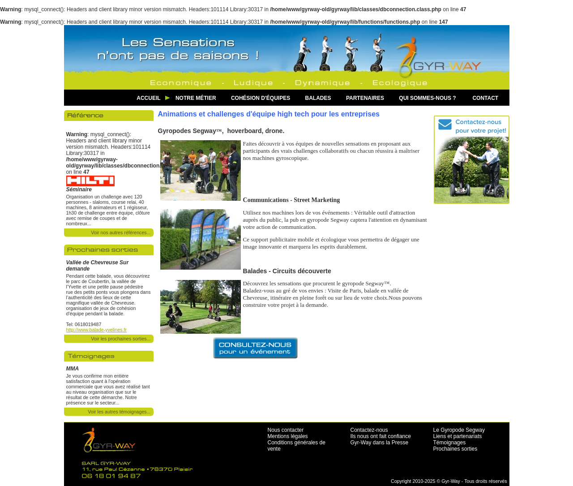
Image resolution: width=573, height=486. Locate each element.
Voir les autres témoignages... (119, 411)
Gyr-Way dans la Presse (380, 442)
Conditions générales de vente (296, 445)
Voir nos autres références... (120, 232)
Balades (318, 98)
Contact (485, 98)
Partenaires (365, 98)
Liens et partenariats (457, 436)
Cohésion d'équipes (260, 98)
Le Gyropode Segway (459, 430)
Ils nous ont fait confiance (381, 436)
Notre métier (195, 98)
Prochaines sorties (455, 449)
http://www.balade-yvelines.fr (96, 329)
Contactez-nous (369, 430)
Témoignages (449, 442)
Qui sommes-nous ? (427, 98)
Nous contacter (286, 430)
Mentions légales (288, 436)
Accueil (148, 98)
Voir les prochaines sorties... (120, 338)
